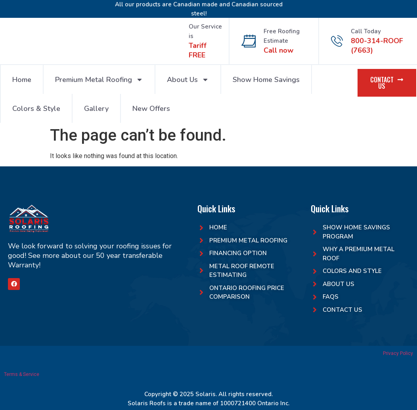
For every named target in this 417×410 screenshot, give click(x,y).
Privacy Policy (398, 353)
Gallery (96, 108)
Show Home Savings (266, 79)
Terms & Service (21, 374)
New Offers (151, 108)
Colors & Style (36, 108)
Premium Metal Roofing (99, 79)
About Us (188, 79)
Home (21, 79)
